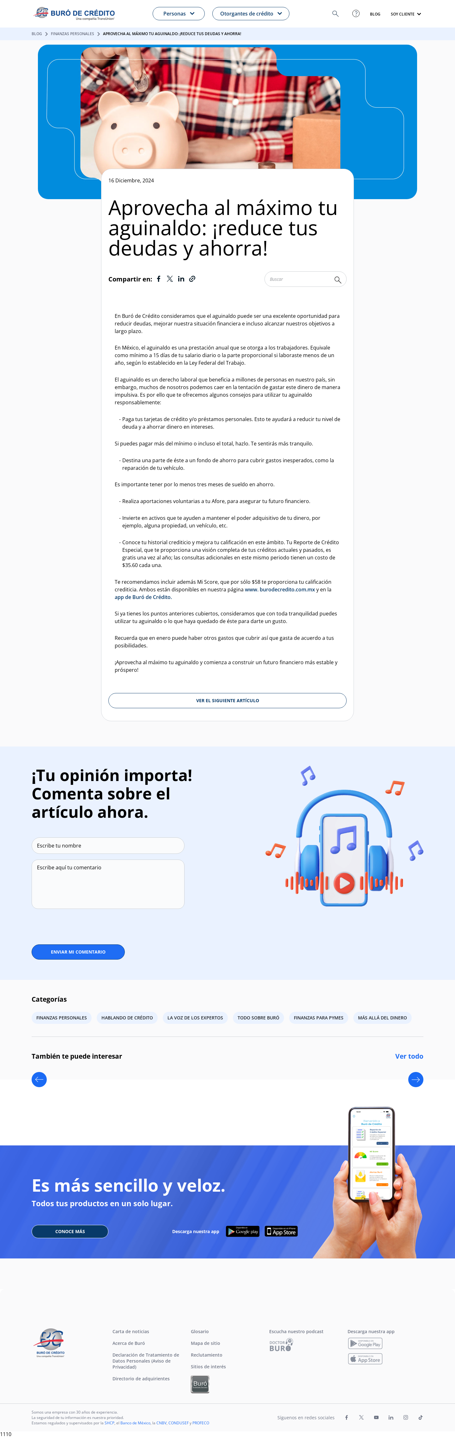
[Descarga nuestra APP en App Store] (281, 1231)
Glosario (200, 1331)
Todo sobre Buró (258, 1018)
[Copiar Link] (192, 279)
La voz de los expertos (195, 1018)
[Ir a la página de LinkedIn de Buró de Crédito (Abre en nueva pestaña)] (391, 1417)
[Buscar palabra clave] (338, 280)
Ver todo (409, 1056)
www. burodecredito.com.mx (280, 589)
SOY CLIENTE (403, 14)
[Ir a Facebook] (158, 279)
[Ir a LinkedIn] (181, 279)
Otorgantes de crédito (246, 13)
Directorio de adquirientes (141, 1379)
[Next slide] (415, 1079)
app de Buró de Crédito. (143, 597)
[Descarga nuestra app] (365, 1343)
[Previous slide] (39, 1079)
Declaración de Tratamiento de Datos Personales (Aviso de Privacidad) (145, 1361)
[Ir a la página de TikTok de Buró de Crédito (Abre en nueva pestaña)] (420, 1417)
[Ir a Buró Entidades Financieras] (200, 1384)
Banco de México (135, 1423)
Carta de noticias (130, 1331)
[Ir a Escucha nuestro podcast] (281, 1344)
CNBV (161, 1423)
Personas (174, 13)
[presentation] (68, 924)
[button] (335, 14)
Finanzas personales (72, 33)
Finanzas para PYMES (318, 1018)
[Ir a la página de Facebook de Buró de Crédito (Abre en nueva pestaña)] (346, 1417)
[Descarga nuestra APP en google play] (242, 1231)
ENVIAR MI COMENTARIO (78, 952)
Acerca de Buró (128, 1343)
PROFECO (200, 1423)
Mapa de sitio (205, 1343)
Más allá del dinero (382, 1018)
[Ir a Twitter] (170, 279)
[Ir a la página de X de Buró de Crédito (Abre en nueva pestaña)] (361, 1417)
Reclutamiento (206, 1355)
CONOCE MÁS (70, 1231)
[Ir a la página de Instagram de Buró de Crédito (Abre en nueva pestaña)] (406, 1417)
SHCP (109, 1423)
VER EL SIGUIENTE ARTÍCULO (227, 700)
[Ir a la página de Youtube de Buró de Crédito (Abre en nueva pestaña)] (376, 1417)
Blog (37, 33)
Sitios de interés (208, 1367)
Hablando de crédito (127, 1018)
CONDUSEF (178, 1423)
